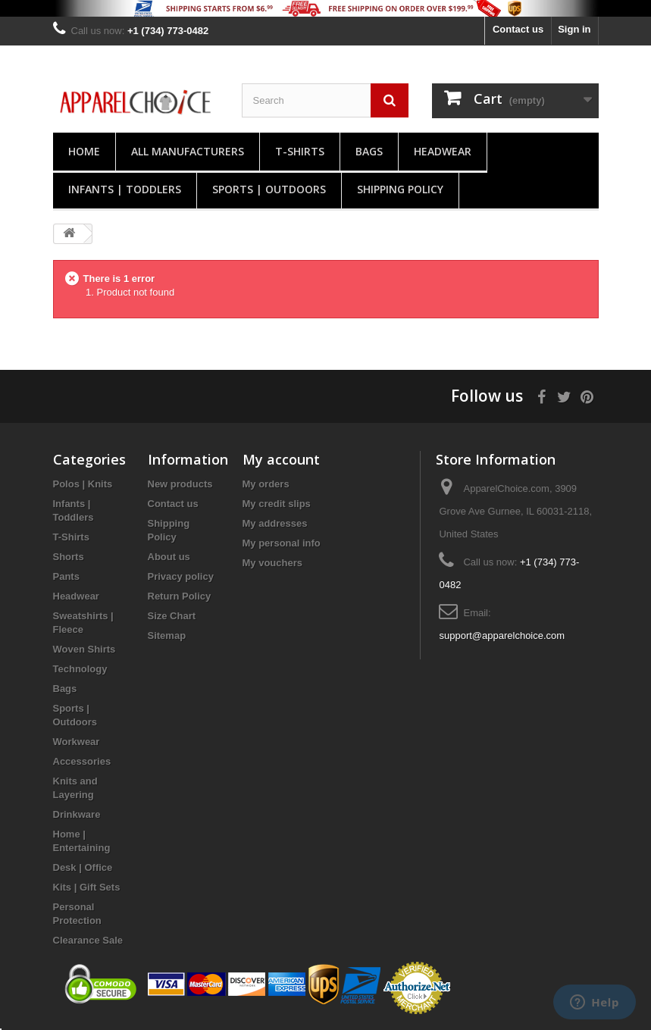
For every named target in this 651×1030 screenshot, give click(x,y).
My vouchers (272, 562)
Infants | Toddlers (124, 189)
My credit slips (277, 503)
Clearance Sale (88, 940)
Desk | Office (83, 867)
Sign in (574, 29)
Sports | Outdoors (269, 189)
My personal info (282, 543)
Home (84, 151)
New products (180, 484)
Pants (66, 576)
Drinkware (77, 814)
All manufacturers (187, 151)
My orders (266, 484)
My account (281, 459)
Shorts (68, 556)
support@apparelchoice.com (502, 635)
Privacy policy (181, 576)
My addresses (275, 523)
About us (169, 556)
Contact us (518, 29)
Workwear (76, 741)
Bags (369, 151)
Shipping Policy (400, 189)
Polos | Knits (83, 484)
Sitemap (167, 635)
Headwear (442, 151)
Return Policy (179, 596)
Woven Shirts (84, 649)
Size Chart (172, 615)
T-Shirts (299, 151)
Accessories (82, 761)
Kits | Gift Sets (86, 887)
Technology (80, 669)
